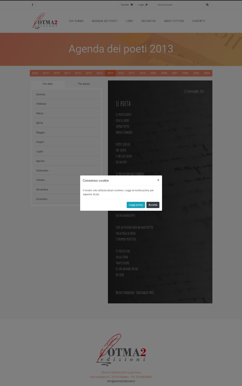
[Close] (158, 180)
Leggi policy (136, 204)
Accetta (153, 204)
